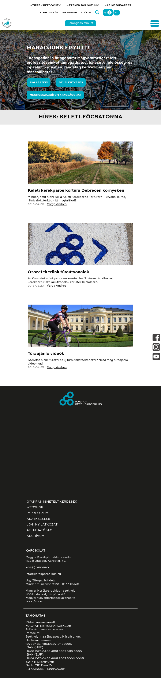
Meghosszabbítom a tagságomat (55, 95)
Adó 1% (86, 12)
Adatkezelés (38, 518)
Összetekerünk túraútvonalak (58, 272)
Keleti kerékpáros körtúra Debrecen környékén (76, 191)
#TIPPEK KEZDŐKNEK (45, 5)
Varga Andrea (57, 204)
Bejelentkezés (71, 82)
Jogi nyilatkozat (42, 524)
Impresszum (37, 513)
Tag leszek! (39, 82)
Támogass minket (80, 23)
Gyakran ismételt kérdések (52, 501)
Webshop (69, 12)
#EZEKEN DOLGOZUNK (83, 5)
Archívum (35, 536)
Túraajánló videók (46, 354)
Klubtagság (49, 12)
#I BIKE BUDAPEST (118, 5)
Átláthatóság (39, 530)
